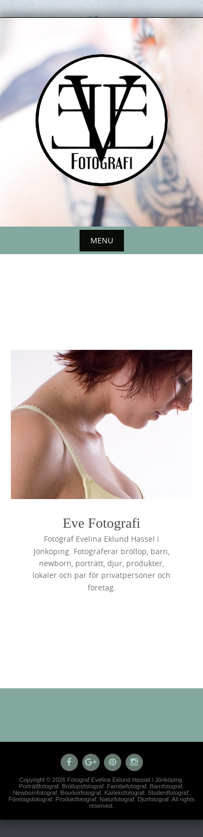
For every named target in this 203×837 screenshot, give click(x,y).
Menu (101, 240)
